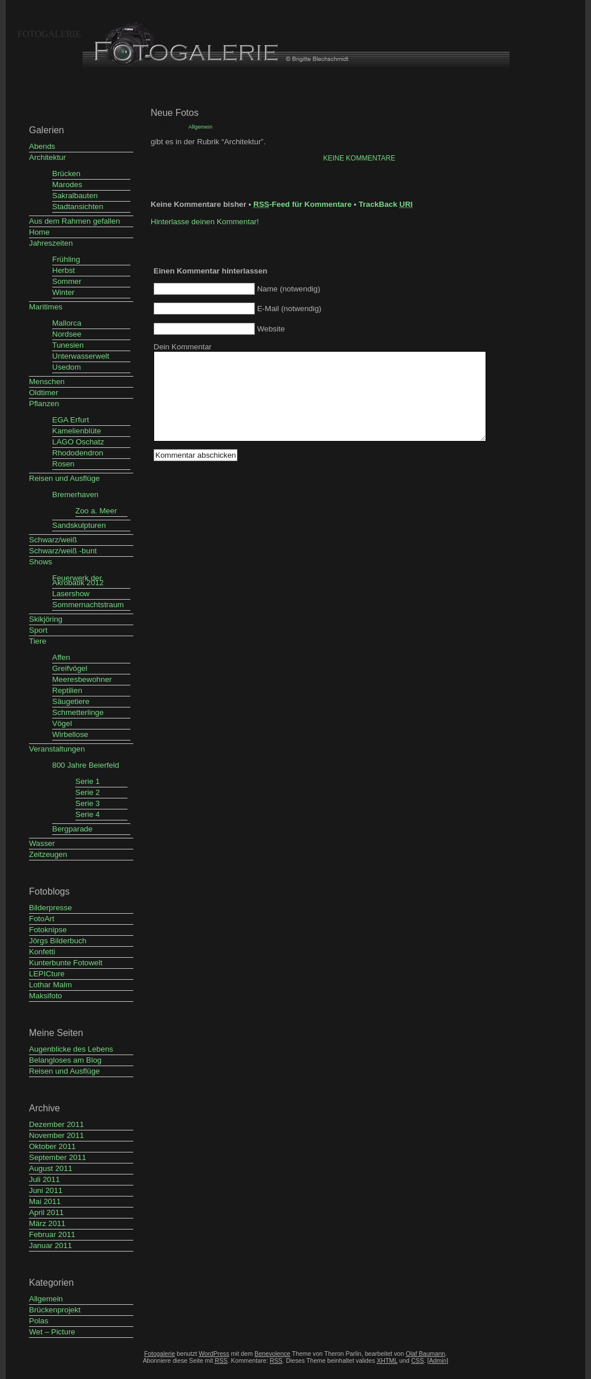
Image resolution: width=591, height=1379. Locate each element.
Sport (38, 630)
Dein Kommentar (182, 346)
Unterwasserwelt (81, 356)
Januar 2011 (50, 1245)
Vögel (62, 723)
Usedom (66, 367)
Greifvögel (69, 668)
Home (39, 232)
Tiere (37, 641)
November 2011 (56, 1135)
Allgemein (46, 1298)
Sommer (66, 281)
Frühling (66, 259)
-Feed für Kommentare (302, 204)
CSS (417, 1360)
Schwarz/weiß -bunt (63, 550)
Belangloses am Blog (65, 1060)
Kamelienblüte (76, 430)
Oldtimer (43, 392)
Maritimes (46, 306)
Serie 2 (87, 792)
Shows (40, 561)
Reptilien (67, 690)
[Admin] (437, 1360)
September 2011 (57, 1157)
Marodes (67, 184)
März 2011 (47, 1223)
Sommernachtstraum (88, 604)
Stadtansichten (77, 206)
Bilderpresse (50, 907)
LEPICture (47, 973)
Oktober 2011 (52, 1146)
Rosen (63, 463)
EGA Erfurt (70, 419)
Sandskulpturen (79, 525)
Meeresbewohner (82, 679)
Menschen (47, 381)
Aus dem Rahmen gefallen (74, 221)
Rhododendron (77, 452)
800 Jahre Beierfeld (85, 765)
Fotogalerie (49, 34)
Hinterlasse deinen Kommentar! (205, 221)
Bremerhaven (75, 494)
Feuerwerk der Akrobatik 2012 (78, 580)
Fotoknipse (48, 929)
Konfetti (42, 951)
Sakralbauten (75, 195)
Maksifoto (45, 995)
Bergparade (72, 829)
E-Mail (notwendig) (289, 308)
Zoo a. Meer (96, 510)
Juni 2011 (46, 1190)
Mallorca (66, 323)
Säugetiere (70, 701)
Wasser (42, 843)
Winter (63, 292)
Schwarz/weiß (53, 539)
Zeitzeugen (48, 854)
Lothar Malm (50, 984)
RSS (276, 1360)
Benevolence (272, 1353)
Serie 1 (87, 781)
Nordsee (66, 334)
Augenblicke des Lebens (71, 1049)
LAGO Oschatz (78, 441)
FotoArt (41, 918)
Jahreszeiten (51, 243)
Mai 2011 (45, 1201)
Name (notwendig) (288, 288)
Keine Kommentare (359, 158)
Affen (61, 657)
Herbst (63, 270)
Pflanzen (44, 403)
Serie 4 (87, 814)
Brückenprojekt (55, 1309)
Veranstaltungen (57, 749)
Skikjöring (46, 619)
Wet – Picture (52, 1331)
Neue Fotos (175, 113)
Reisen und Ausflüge (64, 478)
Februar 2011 (52, 1234)
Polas (38, 1320)
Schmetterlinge (78, 712)
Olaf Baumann (425, 1353)
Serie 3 (87, 803)
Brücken (66, 173)
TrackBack (386, 204)
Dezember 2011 (56, 1124)
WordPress (214, 1353)
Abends (42, 146)
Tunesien (67, 345)
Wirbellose (70, 734)
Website (271, 328)
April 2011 (46, 1212)
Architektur (47, 157)
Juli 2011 (44, 1179)
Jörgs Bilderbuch (57, 940)
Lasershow (70, 593)
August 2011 (50, 1168)
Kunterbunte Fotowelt (66, 962)
